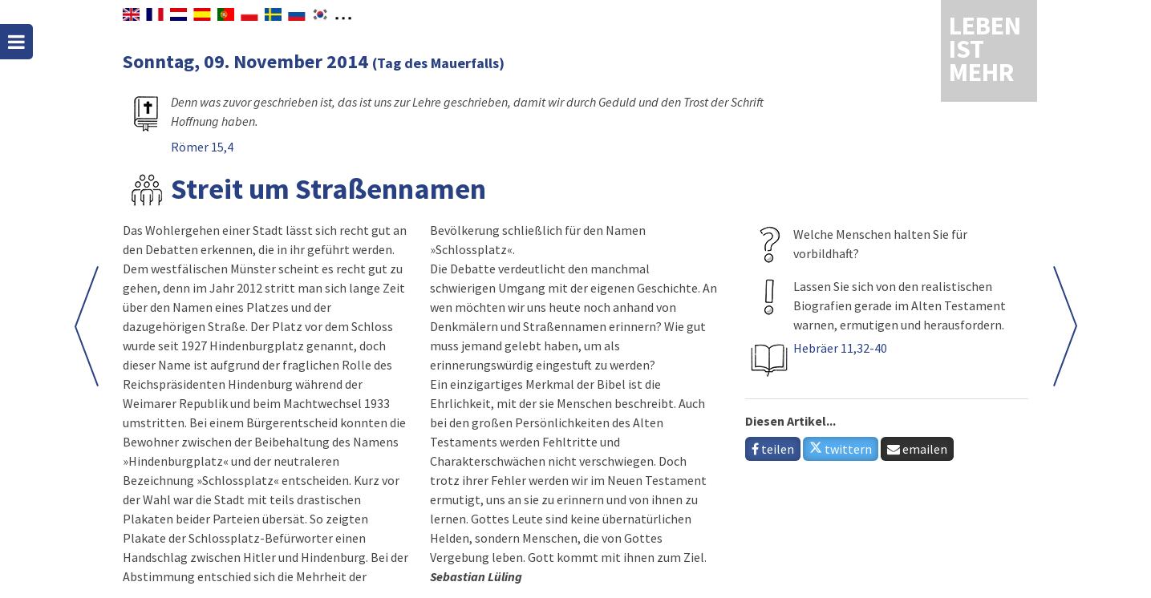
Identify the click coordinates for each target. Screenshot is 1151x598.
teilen (773, 449)
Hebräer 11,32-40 (840, 348)
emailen (917, 449)
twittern (840, 449)
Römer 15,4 (202, 147)
